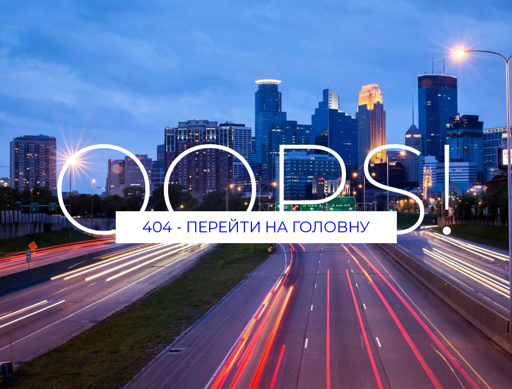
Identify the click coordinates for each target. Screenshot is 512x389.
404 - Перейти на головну (256, 227)
